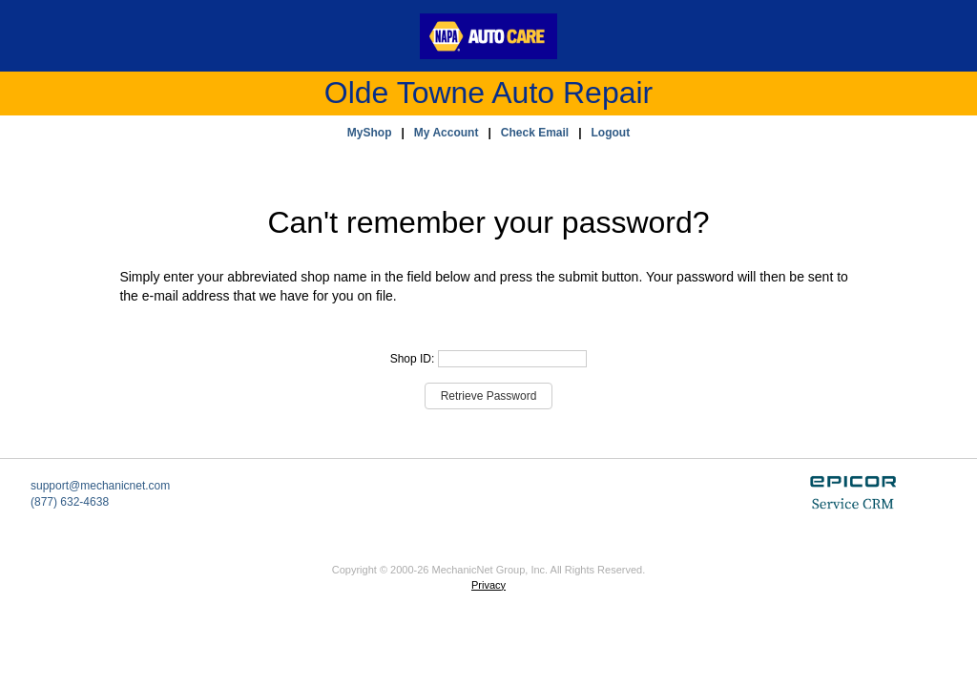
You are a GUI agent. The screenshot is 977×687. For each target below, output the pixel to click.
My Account (446, 132)
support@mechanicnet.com (100, 485)
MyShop (369, 132)
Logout (611, 132)
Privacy (488, 585)
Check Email (535, 132)
